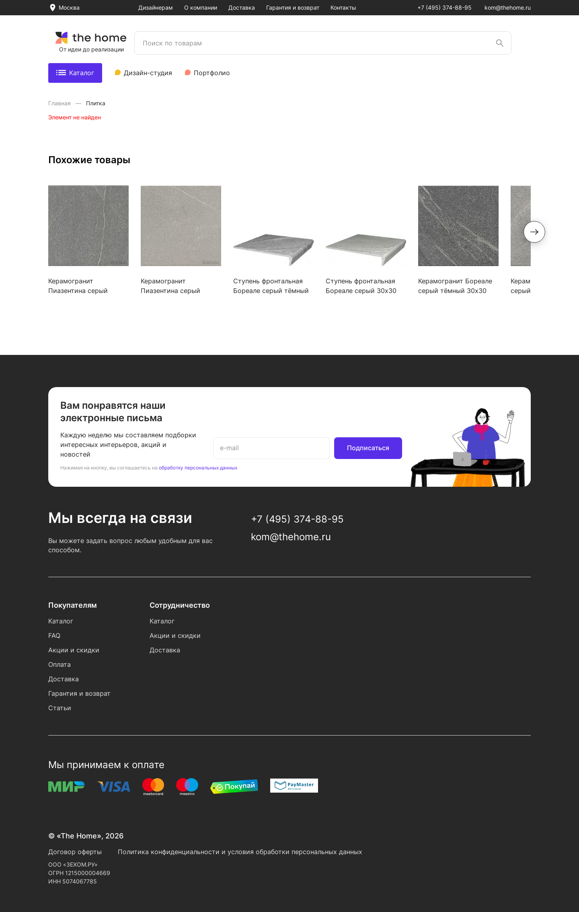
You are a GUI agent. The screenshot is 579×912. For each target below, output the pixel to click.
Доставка (241, 7)
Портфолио (212, 73)
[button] (534, 232)
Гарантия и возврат (292, 7)
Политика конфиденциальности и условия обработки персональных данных (240, 852)
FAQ (54, 635)
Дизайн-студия (148, 73)
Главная (60, 103)
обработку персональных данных (198, 468)
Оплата (59, 664)
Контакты (343, 7)
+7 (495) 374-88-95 (444, 7)
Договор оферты (75, 852)
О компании (200, 7)
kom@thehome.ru (508, 7)
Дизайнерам (155, 7)
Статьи (59, 708)
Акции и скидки (73, 650)
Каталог (75, 73)
